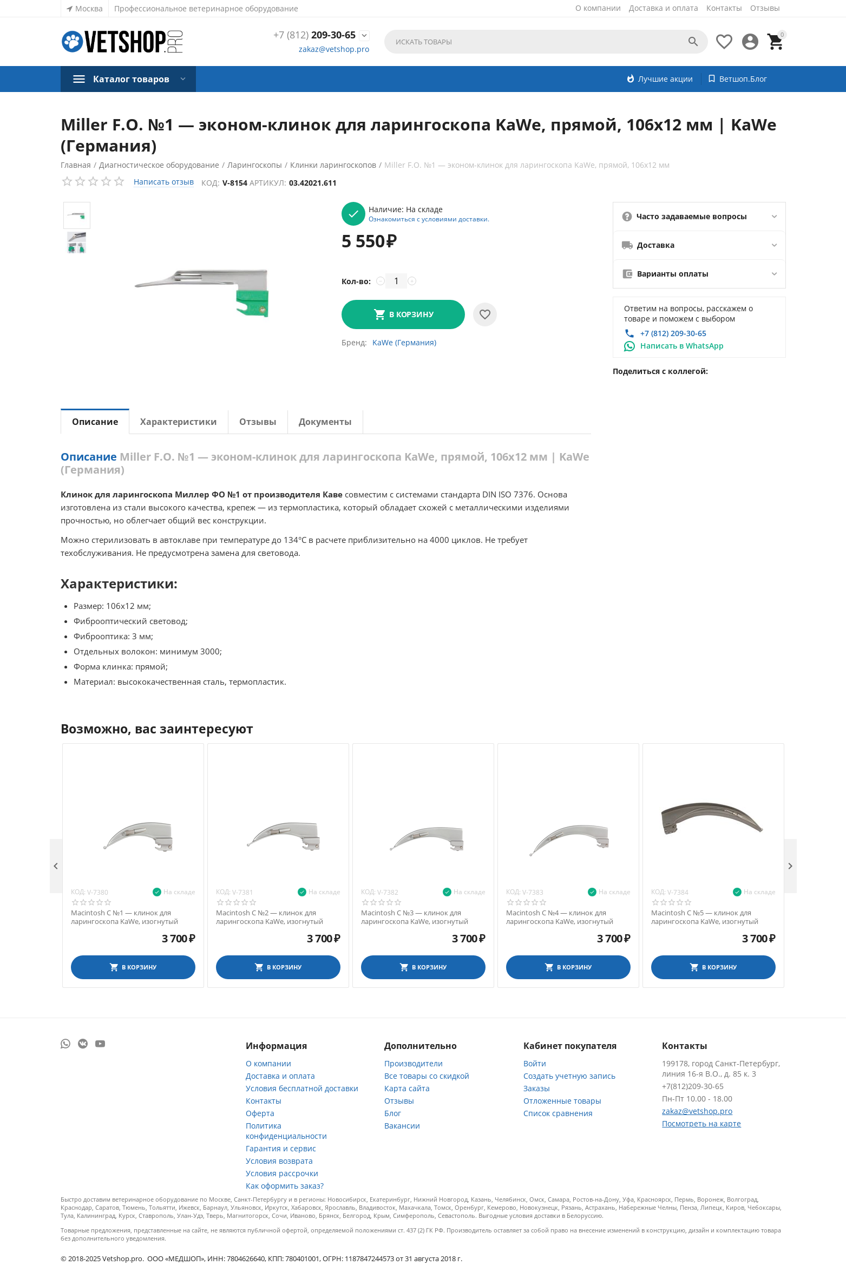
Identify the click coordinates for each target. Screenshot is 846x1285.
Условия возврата (279, 1161)
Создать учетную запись (569, 1076)
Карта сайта (407, 1088)
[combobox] (545, 42)
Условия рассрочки (282, 1173)
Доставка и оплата (663, 8)
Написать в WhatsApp (682, 345)
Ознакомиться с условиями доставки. (429, 218)
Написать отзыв (164, 181)
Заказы (536, 1088)
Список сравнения (558, 1113)
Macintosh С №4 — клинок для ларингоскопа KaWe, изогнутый (559, 917)
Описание (95, 422)
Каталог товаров (131, 79)
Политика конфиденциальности (286, 1130)
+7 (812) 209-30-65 (673, 333)
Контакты (724, 8)
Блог (392, 1113)
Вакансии (402, 1125)
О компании (598, 8)
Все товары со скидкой (426, 1076)
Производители (413, 1063)
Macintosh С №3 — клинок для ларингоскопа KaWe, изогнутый (414, 917)
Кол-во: (356, 281)
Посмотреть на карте (701, 1123)
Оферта (260, 1113)
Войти (534, 1063)
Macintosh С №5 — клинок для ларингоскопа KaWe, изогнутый (704, 917)
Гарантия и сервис (281, 1148)
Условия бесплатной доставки (302, 1088)
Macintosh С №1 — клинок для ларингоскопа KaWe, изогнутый (124, 917)
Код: (211, 183)
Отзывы (765, 8)
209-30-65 (314, 35)
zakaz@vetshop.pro (334, 49)
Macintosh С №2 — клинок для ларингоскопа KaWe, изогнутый (269, 917)
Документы (325, 422)
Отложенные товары (562, 1101)
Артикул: (268, 183)
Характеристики (178, 422)
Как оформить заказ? (285, 1186)
